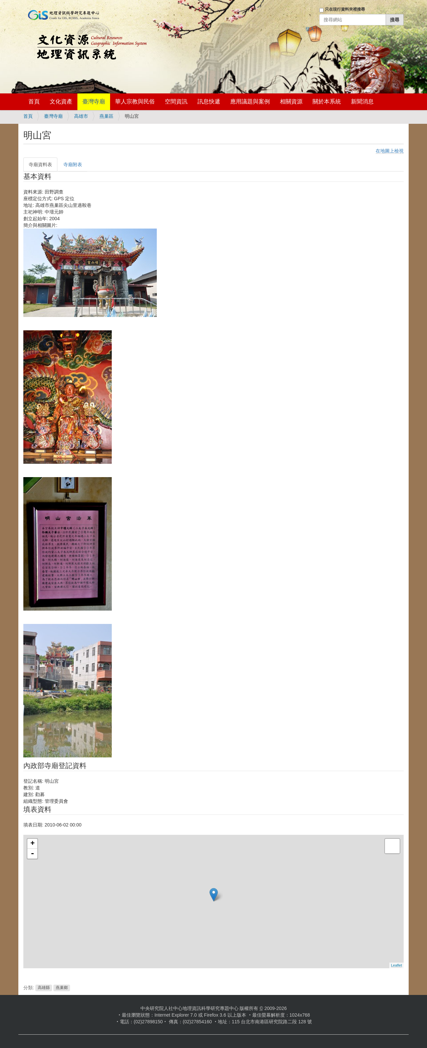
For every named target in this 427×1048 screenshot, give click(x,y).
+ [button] (32, 844)
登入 (310, 29)
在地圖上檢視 (390, 150)
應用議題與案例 (250, 101)
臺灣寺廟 (93, 101)
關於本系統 (327, 101)
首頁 (34, 101)
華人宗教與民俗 (135, 101)
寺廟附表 (72, 164)
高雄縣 (44, 988)
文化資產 (61, 101)
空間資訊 (176, 101)
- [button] (32, 854)
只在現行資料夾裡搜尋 (345, 9)
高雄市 (81, 116)
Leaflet (396, 965)
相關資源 (291, 101)
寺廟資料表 (40, 164)
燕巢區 (106, 116)
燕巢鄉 (62, 988)
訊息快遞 (208, 101)
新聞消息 (362, 101)
